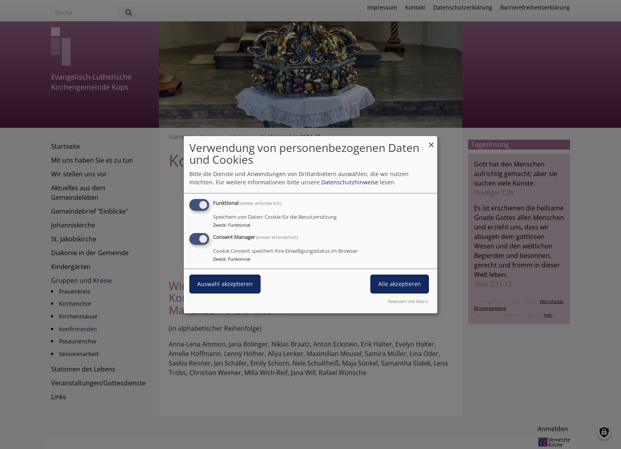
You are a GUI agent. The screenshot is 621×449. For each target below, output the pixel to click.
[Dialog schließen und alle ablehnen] (431, 141)
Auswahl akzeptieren (225, 284)
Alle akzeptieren (399, 284)
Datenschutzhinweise (349, 182)
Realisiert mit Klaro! (408, 301)
